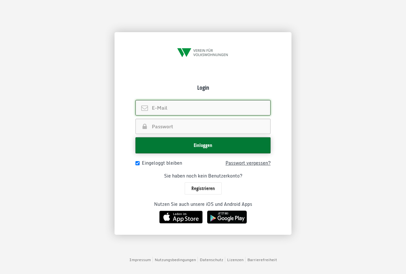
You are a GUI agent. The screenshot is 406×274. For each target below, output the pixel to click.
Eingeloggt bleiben (158, 163)
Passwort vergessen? (248, 163)
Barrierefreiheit (262, 260)
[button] (203, 145)
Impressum (140, 260)
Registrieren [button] (203, 188)
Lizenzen (235, 260)
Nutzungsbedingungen (175, 260)
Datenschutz (211, 260)
